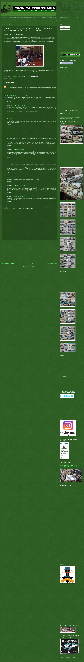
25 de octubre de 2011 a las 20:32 (18, 105)
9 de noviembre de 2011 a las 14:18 (18, 196)
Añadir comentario (8, 204)
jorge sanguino (10, 85)
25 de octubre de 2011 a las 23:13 (18, 136)
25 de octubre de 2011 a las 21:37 (17, 116)
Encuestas (18, 21)
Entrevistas (27, 21)
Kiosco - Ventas (8, 21)
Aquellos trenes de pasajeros (40, 21)
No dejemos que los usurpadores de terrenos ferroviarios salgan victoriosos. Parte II (69, 467)
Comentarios (64, 29)
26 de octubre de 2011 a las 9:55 (17, 149)
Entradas (63, 27)
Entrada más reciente (8, 263)
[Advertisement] (29, 251)
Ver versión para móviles (29, 266)
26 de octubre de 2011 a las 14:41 (18, 177)
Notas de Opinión (55, 21)
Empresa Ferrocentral (12, 78)
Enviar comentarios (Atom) (13, 270)
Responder (9, 91)
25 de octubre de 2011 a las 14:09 (20, 85)
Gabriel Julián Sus (11, 95)
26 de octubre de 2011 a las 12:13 (18, 162)
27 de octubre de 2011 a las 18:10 (18, 185)
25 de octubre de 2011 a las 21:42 (17, 128)
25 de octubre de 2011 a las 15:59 (21, 95)
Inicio (31, 263)
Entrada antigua (52, 263)
